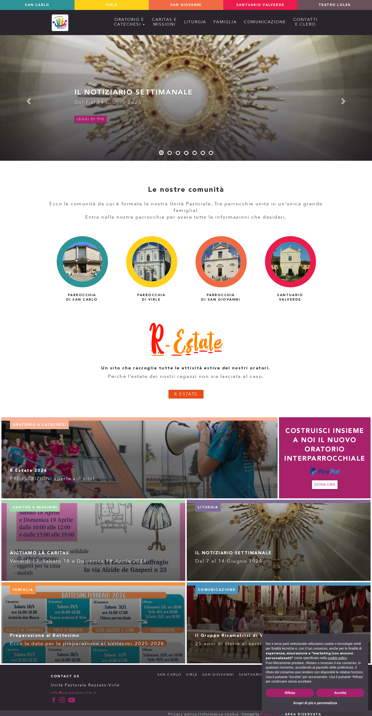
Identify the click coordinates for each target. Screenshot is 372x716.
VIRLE (191, 672)
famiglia (23, 587)
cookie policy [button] (337, 658)
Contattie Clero (305, 22)
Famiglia (225, 22)
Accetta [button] (340, 693)
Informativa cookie (218, 712)
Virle (111, 5)
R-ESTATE (186, 392)
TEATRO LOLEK (335, 5)
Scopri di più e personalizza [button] (315, 703)
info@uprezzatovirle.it (74, 690)
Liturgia (195, 22)
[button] (28, 100)
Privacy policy (181, 712)
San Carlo (37, 5)
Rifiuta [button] (290, 693)
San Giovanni (186, 5)
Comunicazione (265, 22)
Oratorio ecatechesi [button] (129, 22)
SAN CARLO (168, 672)
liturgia (208, 505)
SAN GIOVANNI (217, 672)
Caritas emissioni (164, 22)
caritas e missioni (35, 505)
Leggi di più (90, 119)
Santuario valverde (260, 5)
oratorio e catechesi (40, 422)
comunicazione (217, 587)
